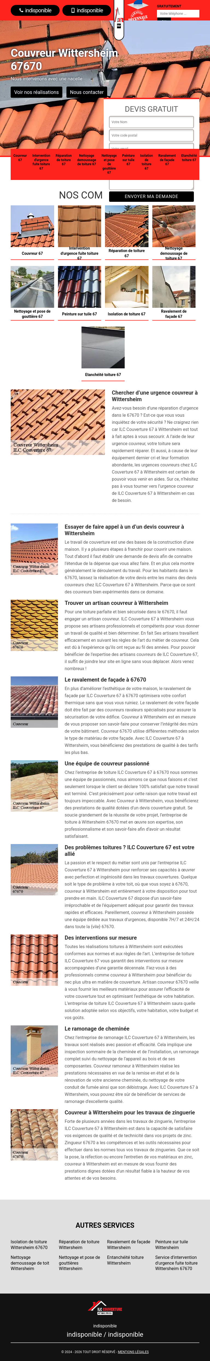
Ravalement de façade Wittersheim (128, 1244)
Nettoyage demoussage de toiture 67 (86, 160)
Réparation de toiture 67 (64, 160)
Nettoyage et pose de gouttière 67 (108, 164)
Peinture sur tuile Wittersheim (171, 1244)
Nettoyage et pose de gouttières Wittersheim (79, 1263)
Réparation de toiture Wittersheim (79, 1244)
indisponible (35, 10)
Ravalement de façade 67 (167, 160)
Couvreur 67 (20, 158)
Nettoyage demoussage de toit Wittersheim (30, 1263)
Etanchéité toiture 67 (189, 158)
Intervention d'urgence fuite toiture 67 (41, 162)
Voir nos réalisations (36, 92)
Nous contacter (87, 92)
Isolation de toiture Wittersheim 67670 (29, 1244)
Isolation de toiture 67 (146, 162)
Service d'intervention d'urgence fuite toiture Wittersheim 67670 (176, 1263)
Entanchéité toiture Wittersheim (125, 1260)
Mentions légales (133, 1352)
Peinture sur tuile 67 (128, 160)
